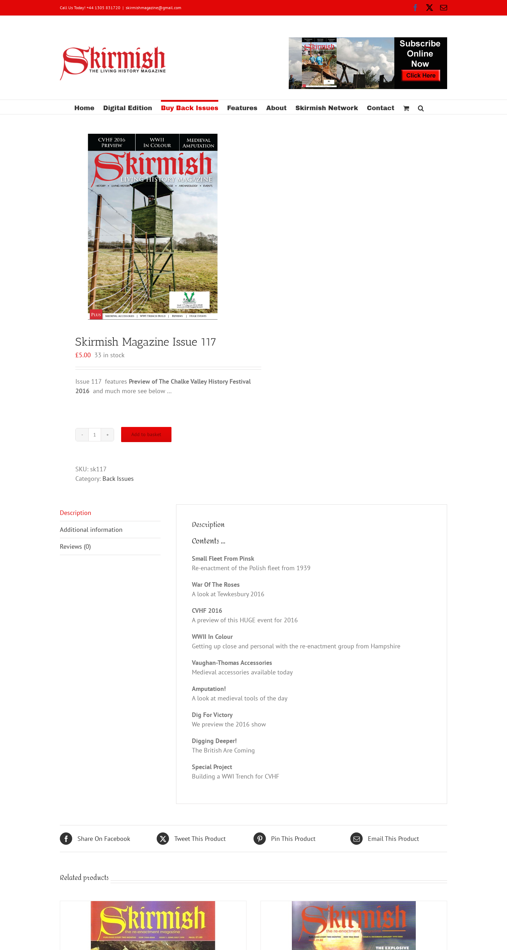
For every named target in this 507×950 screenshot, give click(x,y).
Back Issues (118, 478)
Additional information (91, 530)
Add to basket (146, 434)
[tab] (110, 512)
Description (75, 513)
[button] (421, 107)
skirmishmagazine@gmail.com (153, 7)
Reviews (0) (75, 546)
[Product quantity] (94, 434)
